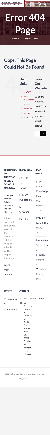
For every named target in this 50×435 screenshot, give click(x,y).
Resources (25, 169)
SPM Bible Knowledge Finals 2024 (40, 191)
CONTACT (28, 118)
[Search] (43, 133)
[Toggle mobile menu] (45, 3)
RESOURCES (29, 109)
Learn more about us (8, 269)
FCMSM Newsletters (40, 220)
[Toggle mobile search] (40, 3)
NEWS (26, 104)
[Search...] (37, 133)
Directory (24, 219)
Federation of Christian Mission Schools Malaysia (27, 374)
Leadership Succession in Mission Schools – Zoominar (40, 255)
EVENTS (27, 113)
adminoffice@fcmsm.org (27, 298)
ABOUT (27, 92)
